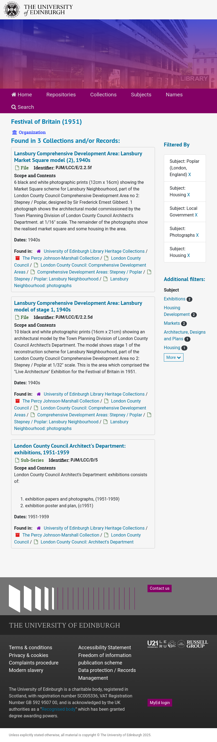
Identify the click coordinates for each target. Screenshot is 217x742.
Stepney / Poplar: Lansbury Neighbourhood (56, 279)
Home (21, 94)
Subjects (141, 94)
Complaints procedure (33, 663)
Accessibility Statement (104, 647)
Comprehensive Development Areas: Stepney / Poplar (89, 272)
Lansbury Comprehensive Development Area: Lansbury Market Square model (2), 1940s (78, 157)
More (173, 357)
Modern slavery (26, 670)
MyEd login (160, 702)
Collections (103, 94)
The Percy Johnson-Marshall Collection (60, 258)
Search (22, 107)
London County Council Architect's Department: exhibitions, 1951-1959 (69, 449)
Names (174, 94)
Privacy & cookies (28, 655)
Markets (172, 323)
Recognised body (59, 709)
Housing (172, 347)
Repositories (61, 94)
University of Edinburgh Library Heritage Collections (94, 251)
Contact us (159, 588)
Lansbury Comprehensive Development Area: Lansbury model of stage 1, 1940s (78, 306)
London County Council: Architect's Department (87, 542)
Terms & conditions (30, 647)
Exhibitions (175, 299)
